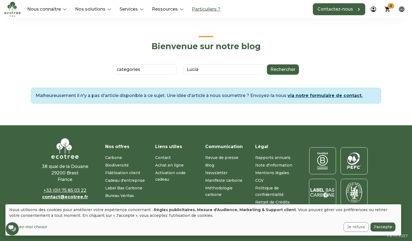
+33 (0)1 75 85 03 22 (64, 190)
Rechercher (282, 69)
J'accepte (383, 226)
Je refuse (356, 226)
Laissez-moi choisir (28, 226)
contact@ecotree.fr (65, 196)
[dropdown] (373, 9)
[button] (46, 9)
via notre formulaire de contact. (325, 95)
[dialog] (203, 220)
